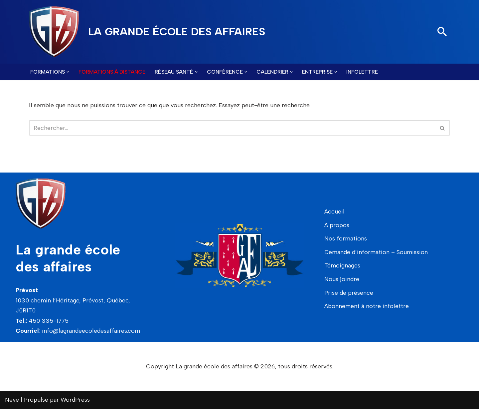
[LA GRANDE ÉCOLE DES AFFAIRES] (147, 32)
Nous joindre (341, 279)
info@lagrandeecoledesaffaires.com (91, 330)
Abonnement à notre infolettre (366, 306)
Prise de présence (348, 292)
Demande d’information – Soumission (376, 252)
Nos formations (345, 238)
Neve (12, 399)
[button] (68, 72)
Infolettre (362, 72)
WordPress (75, 399)
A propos (336, 225)
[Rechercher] (442, 31)
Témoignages (342, 265)
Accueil (334, 211)
